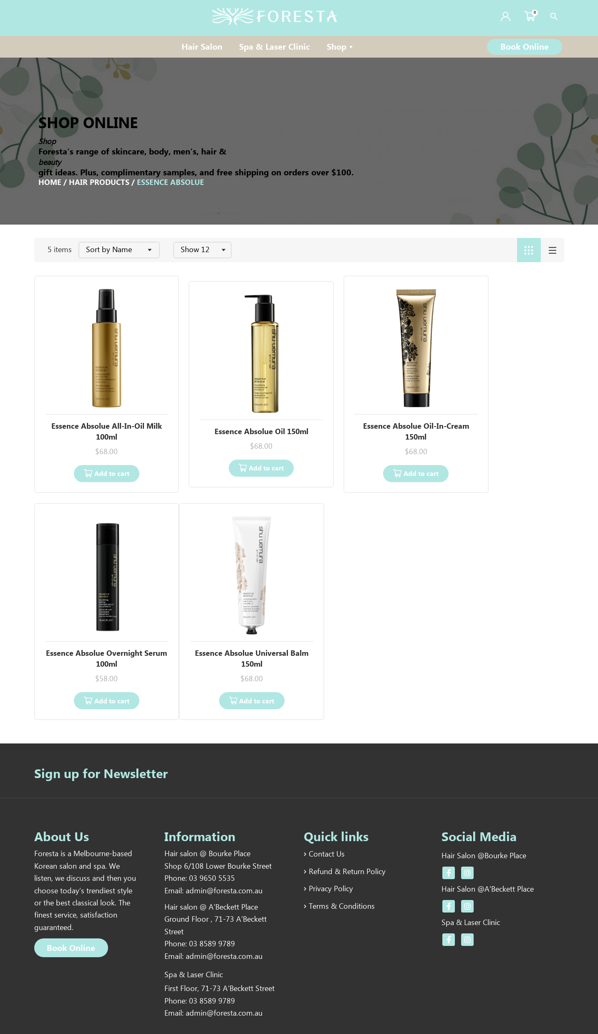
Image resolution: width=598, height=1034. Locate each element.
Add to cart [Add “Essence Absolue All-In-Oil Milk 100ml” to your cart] (101, 453)
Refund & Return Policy (347, 830)
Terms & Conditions (342, 865)
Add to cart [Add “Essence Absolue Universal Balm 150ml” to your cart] (101, 659)
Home (49, 183)
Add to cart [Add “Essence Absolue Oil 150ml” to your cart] (236, 447)
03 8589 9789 (212, 905)
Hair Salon (202, 47)
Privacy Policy (331, 847)
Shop (341, 47)
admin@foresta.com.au (224, 851)
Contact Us (327, 813)
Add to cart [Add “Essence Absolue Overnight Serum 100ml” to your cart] (506, 453)
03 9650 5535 (212, 838)
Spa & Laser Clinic (274, 47)
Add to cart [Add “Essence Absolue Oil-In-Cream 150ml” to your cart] (371, 453)
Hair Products (99, 183)
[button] (524, 47)
